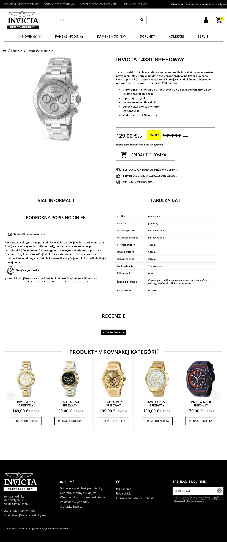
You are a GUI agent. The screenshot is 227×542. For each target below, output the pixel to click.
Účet (119, 482)
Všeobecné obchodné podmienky (99, 4)
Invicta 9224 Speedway (82, 403)
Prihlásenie (123, 489)
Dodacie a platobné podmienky (21, 4)
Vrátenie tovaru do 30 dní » (139, 181)
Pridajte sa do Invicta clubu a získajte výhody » (150, 175)
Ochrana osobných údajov (59, 4)
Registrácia (124, 494)
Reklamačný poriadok (136, 4)
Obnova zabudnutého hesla (135, 498)
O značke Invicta (71, 507)
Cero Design (62, 528)
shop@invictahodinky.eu (29, 515)
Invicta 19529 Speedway (126, 403)
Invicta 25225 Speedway (169, 403)
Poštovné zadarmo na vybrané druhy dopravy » (150, 169)
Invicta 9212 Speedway (38, 403)
